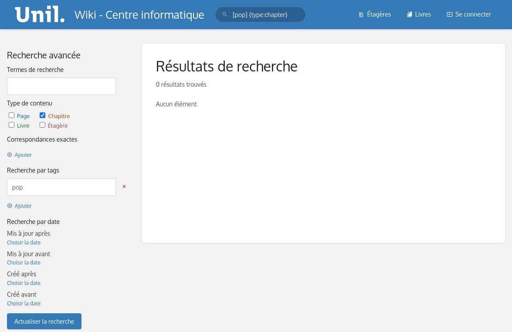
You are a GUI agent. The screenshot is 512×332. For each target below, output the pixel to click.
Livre (20, 125)
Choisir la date (24, 242)
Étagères (374, 14)
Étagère (54, 125)
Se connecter (469, 14)
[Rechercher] (225, 14)
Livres (419, 14)
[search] (260, 15)
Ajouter (19, 155)
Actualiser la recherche (44, 321)
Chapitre (55, 115)
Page (20, 115)
